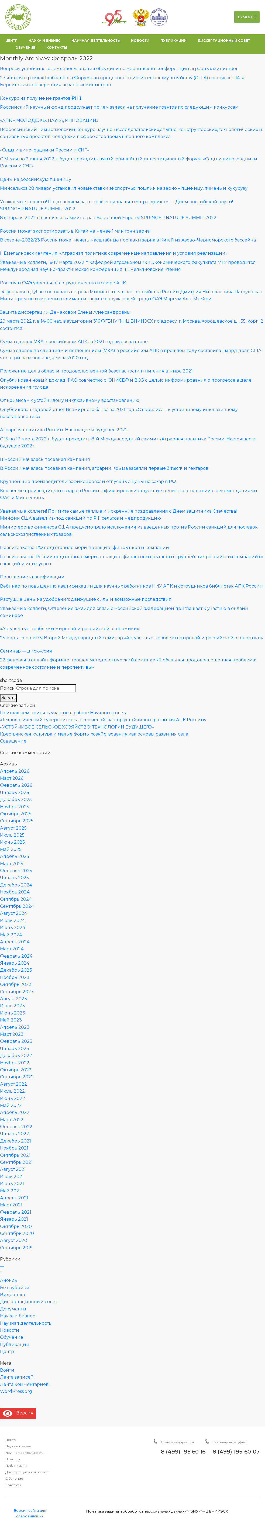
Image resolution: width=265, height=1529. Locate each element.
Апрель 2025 (14, 856)
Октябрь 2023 (16, 984)
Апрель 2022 (14, 1112)
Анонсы (9, 1280)
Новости (9, 1330)
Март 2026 (11, 778)
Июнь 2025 (12, 842)
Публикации (14, 1344)
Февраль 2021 (15, 1212)
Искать (8, 697)
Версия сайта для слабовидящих (30, 1513)
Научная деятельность (25, 1323)
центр (11, 41)
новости (140, 41)
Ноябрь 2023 (14, 977)
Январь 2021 (14, 1219)
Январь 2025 (14, 877)
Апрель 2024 (14, 941)
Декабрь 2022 (16, 1055)
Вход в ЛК (247, 17)
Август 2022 (13, 1084)
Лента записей (17, 1377)
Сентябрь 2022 (17, 1076)
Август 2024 (13, 913)
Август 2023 (13, 998)
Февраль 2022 (16, 1126)
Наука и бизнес (17, 1316)
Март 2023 (11, 1034)
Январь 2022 (14, 1133)
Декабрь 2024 (16, 885)
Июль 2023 (12, 1005)
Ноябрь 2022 (14, 1062)
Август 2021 (13, 1169)
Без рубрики (14, 1287)
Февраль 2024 (16, 956)
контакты (56, 48)
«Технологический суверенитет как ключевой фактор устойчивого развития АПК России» (103, 719)
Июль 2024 (12, 920)
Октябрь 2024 (16, 899)
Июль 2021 (12, 1176)
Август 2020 (13, 1240)
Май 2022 (11, 1105)
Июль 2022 (12, 1091)
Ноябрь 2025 (14, 806)
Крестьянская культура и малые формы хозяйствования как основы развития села (94, 734)
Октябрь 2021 (15, 1155)
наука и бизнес (44, 41)
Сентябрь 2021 (16, 1162)
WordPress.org (16, 1391)
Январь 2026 (14, 792)
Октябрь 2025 (15, 813)
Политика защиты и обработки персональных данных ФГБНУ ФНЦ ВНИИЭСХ (157, 1511)
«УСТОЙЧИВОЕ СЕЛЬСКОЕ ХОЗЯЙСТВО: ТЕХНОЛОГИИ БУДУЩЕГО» (77, 727)
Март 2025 (11, 863)
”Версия (18, 1413)
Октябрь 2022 (16, 1069)
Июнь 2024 (12, 927)
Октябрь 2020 (16, 1226)
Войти (7, 1370)
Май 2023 (11, 1020)
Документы (13, 1308)
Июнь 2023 (12, 1013)
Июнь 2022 (12, 1098)
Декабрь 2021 (15, 1141)
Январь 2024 (14, 963)
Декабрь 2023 (16, 970)
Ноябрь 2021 (14, 1148)
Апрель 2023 (14, 1027)
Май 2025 (11, 849)
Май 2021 (10, 1190)
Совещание (13, 741)
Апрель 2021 (14, 1197)
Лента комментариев (24, 1384)
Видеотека (12, 1294)
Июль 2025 (12, 835)
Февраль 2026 (16, 785)
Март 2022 (11, 1119)
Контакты (13, 1485)
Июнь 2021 (12, 1183)
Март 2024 (11, 948)
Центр (7, 1351)
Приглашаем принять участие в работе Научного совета (64, 712)
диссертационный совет (224, 41)
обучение (25, 48)
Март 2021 (11, 1204)
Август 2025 (13, 828)
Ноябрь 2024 (14, 892)
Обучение (11, 1337)
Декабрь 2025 (16, 799)
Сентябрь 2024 (17, 906)
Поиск (7, 688)
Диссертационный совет (28, 1301)
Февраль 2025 (16, 870)
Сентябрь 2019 (16, 1247)
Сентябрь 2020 (17, 1233)
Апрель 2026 (14, 771)
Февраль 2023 (16, 1041)
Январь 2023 (14, 1048)
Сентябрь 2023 (17, 991)
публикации (173, 41)
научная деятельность (95, 41)
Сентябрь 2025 (16, 820)
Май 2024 (11, 934)
